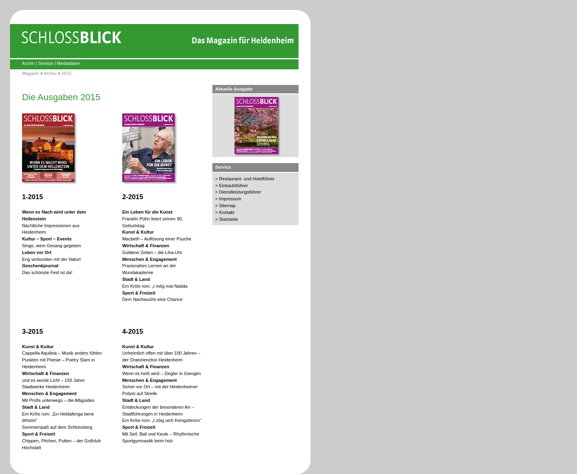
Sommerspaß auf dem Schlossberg (57, 427)
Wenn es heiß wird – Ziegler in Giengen (161, 373)
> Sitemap (225, 205)
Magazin (30, 73)
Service (45, 63)
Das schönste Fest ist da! (47, 272)
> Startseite (226, 219)
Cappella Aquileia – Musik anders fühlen (62, 353)
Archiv (28, 63)
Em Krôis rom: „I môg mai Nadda (155, 286)
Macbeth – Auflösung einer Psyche (156, 238)
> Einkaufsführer (231, 185)
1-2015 (32, 197)
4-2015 (132, 331)
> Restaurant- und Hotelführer (244, 178)
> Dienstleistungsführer (238, 192)
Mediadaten (68, 63)
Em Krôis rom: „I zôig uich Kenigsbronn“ (162, 420)
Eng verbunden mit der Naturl (51, 259)
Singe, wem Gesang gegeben (51, 245)
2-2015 (132, 197)
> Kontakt (224, 212)
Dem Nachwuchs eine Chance (152, 299)
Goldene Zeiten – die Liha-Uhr (152, 252)
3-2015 (32, 331)
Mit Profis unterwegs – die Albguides (58, 400)
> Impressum (228, 198)
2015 (66, 73)
